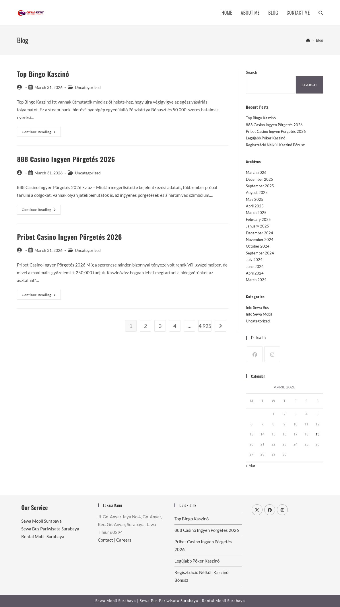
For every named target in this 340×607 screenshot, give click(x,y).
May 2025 (254, 199)
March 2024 (256, 279)
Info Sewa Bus (257, 307)
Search (251, 72)
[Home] (308, 40)
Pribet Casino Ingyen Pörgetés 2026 (69, 236)
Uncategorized (258, 321)
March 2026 (256, 172)
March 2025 (256, 212)
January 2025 (257, 226)
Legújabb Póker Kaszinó (265, 138)
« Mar (250, 465)
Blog (319, 40)
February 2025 (258, 219)
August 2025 (257, 192)
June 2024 (255, 266)
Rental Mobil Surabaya (42, 536)
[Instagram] (272, 354)
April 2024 (255, 273)
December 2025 (259, 179)
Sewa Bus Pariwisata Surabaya (50, 528)
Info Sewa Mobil (259, 314)
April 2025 (255, 206)
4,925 (205, 326)
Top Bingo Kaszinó (43, 74)
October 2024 (257, 246)
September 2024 (260, 253)
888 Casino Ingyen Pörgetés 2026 (66, 159)
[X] (257, 509)
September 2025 (260, 186)
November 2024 (259, 239)
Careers (123, 539)
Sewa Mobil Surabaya (41, 521)
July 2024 (254, 259)
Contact (105, 539)
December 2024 (259, 233)
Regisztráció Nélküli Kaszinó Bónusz (275, 145)
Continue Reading (41, 133)
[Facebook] (255, 354)
